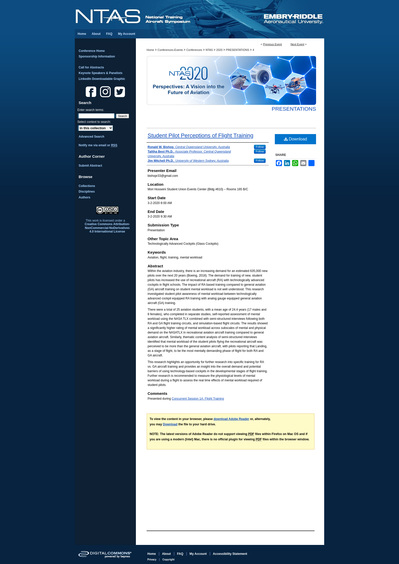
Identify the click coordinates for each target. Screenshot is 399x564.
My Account (199, 554)
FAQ (180, 554)
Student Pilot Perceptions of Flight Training (200, 135)
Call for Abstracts (91, 67)
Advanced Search (91, 136)
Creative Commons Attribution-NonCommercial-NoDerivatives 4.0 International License (107, 227)
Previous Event (272, 44)
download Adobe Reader (231, 419)
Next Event (297, 44)
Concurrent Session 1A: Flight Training (198, 398)
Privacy (152, 559)
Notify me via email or (98, 145)
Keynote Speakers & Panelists (100, 73)
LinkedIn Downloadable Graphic (102, 79)
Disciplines (87, 191)
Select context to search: (94, 122)
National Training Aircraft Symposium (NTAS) (169, 14)
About (167, 554)
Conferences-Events (171, 49)
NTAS (210, 49)
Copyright (168, 559)
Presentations (294, 109)
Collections (87, 186)
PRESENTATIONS (238, 49)
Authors (84, 197)
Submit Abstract (90, 165)
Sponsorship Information (97, 56)
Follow (260, 146)
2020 (219, 49)
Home (150, 49)
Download (295, 139)
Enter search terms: (90, 110)
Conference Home (92, 51)
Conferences (194, 49)
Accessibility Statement (230, 554)
